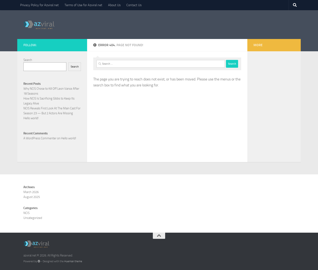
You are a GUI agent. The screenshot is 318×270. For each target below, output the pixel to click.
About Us (114, 5)
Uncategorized (32, 218)
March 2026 (31, 192)
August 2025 (31, 197)
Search (27, 60)
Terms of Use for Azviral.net (83, 5)
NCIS (26, 213)
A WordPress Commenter (39, 138)
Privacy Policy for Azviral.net (39, 5)
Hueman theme (73, 261)
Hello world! (31, 118)
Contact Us (134, 5)
